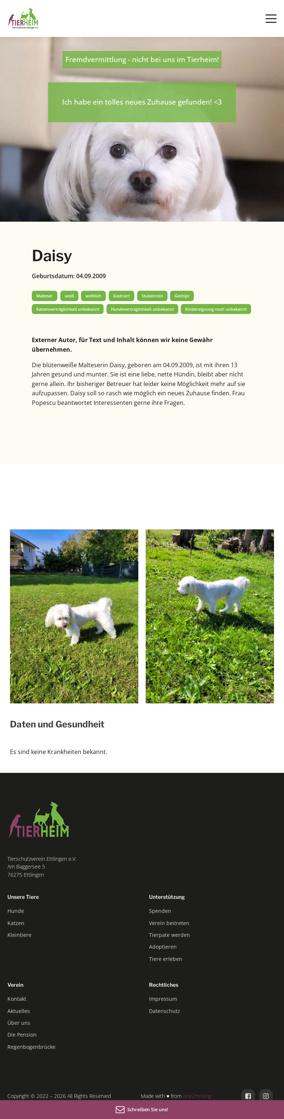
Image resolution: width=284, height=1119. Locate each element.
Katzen (15, 923)
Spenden (160, 910)
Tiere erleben (165, 958)
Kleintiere (19, 934)
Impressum (163, 998)
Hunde (15, 910)
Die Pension (22, 1034)
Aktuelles (18, 1010)
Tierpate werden (169, 934)
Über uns (18, 1022)
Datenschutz (164, 1010)
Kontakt (16, 998)
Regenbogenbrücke (31, 1046)
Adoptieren (163, 946)
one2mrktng (197, 1095)
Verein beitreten (169, 923)
